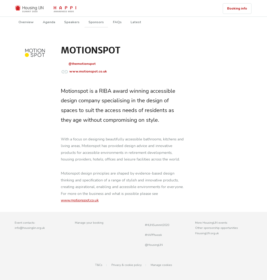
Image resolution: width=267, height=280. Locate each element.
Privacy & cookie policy (126, 265)
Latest (136, 22)
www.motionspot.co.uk (84, 72)
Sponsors (96, 22)
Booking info (237, 8)
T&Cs (98, 265)
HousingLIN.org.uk (207, 233)
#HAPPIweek (148, 235)
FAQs (117, 22)
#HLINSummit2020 (152, 225)
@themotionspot (78, 64)
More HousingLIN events (211, 223)
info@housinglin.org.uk (30, 228)
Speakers (72, 22)
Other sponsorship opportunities (216, 228)
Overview (26, 22)
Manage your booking (89, 223)
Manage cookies (161, 265)
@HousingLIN (149, 245)
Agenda (49, 22)
